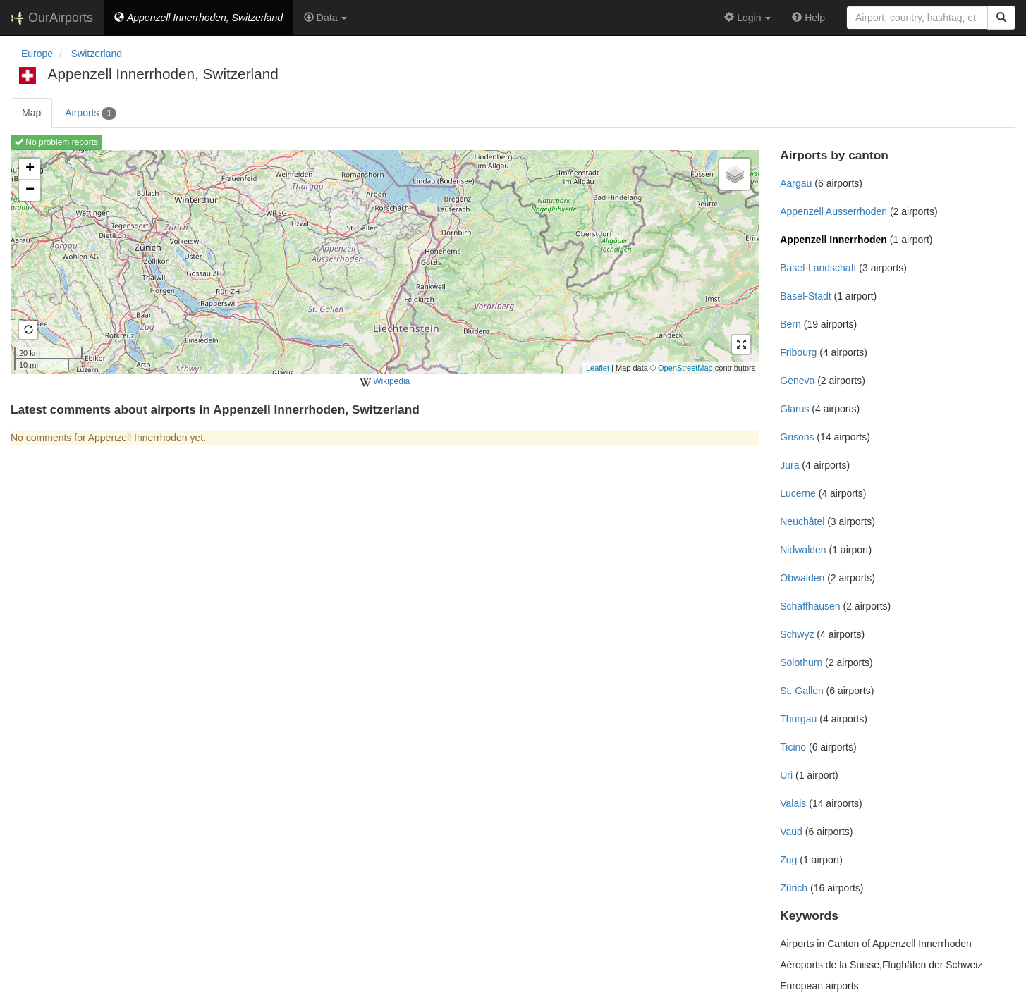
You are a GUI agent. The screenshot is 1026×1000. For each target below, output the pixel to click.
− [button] (30, 190)
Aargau (796, 183)
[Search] (1001, 18)
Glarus (794, 408)
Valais (793, 803)
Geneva (797, 380)
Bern (790, 324)
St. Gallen (801, 690)
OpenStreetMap (685, 368)
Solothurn (801, 662)
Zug (788, 859)
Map (31, 112)
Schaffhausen (810, 606)
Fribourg (798, 352)
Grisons (797, 437)
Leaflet (597, 368)
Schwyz (797, 634)
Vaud (791, 831)
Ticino (793, 747)
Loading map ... (383, 261)
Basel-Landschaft (818, 267)
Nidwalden (803, 549)
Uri (786, 775)
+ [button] (30, 169)
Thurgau (798, 718)
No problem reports (56, 142)
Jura (789, 465)
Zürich (793, 888)
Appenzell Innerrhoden (833, 239)
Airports (90, 113)
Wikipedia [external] (385, 382)
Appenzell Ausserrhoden (833, 211)
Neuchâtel (802, 521)
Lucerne (798, 493)
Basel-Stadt (805, 296)
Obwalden (802, 578)
